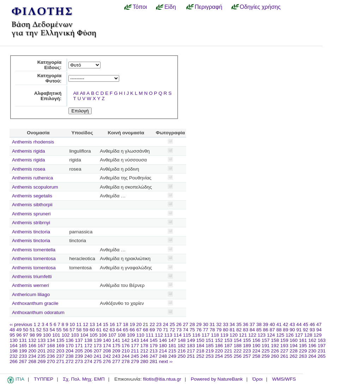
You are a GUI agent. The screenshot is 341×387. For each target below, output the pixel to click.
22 (152, 324)
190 (256, 345)
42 (285, 324)
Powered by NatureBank (217, 379)
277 (116, 361)
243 (116, 356)
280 (144, 361)
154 (237, 340)
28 (192, 324)
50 (25, 329)
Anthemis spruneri (31, 213)
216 (182, 351)
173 (97, 345)
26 (179, 324)
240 (88, 356)
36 (245, 324)
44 (299, 324)
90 (292, 329)
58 (78, 329)
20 (138, 324)
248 (163, 356)
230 (312, 351)
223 (247, 351)
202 (51, 351)
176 (126, 345)
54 (52, 329)
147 (172, 340)
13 (92, 324)
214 (163, 351)
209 (116, 351)
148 (182, 340)
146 (163, 340)
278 (126, 361)
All (76, 93)
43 (292, 324)
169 (60, 345)
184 (200, 345)
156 (256, 340)
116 (196, 335)
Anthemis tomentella (33, 249)
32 (218, 324)
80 (225, 329)
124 (271, 335)
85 (259, 329)
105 (94, 335)
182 (182, 345)
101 (56, 335)
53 (45, 329)
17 (119, 324)
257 (247, 356)
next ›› (166, 361)
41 (278, 324)
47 (319, 324)
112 (159, 335)
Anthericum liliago (31, 294)
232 (14, 356)
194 (294, 345)
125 (280, 335)
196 (312, 345)
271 (60, 361)
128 (308, 335)
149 (191, 340)
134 (51, 340)
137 (79, 340)
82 (239, 329)
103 (75, 335)
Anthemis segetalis (32, 195)
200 (32, 351)
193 (284, 345)
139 (97, 340)
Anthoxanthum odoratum (38, 312)
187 (228, 345)
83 (245, 329)
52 (39, 329)
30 (205, 324)
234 (32, 356)
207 (97, 351)
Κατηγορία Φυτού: (49, 78)
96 (19, 335)
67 (138, 329)
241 (97, 356)
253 (210, 356)
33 (225, 324)
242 (107, 356)
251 (191, 356)
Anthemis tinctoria (31, 231)
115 (187, 335)
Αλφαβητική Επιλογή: (48, 96)
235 (42, 356)
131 (23, 340)
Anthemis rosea (28, 169)
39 (265, 324)
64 (119, 329)
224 (256, 351)
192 (275, 345)
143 (135, 340)
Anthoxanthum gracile (35, 303)
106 (103, 335)
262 (294, 356)
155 (247, 340)
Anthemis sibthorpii (32, 204)
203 (60, 351)
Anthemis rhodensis (33, 142)
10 (72, 324)
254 (219, 356)
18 (125, 324)
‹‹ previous (21, 324)
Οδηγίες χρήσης (260, 7)
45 (305, 324)
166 (32, 345)
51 (32, 329)
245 (135, 356)
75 (192, 329)
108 (121, 335)
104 (84, 335)
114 (177, 335)
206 (88, 351)
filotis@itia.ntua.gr (162, 379)
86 (265, 329)
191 (266, 345)
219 (210, 351)
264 (312, 356)
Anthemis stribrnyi (31, 222)
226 (275, 351)
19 (132, 324)
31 (212, 324)
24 (165, 324)
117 (206, 335)
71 (165, 329)
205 (79, 351)
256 (237, 356)
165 (23, 345)
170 (70, 345)
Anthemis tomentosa (34, 258)
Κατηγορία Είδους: (49, 65)
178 (144, 345)
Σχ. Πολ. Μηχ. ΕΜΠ (83, 379)
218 (200, 351)
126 (290, 335)
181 (172, 345)
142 (126, 340)
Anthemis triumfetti (32, 276)
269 (42, 361)
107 (112, 335)
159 (284, 340)
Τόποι (140, 7)
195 (303, 345)
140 (107, 340)
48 (12, 329)
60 (92, 329)
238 (70, 356)
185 (210, 345)
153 (228, 340)
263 (303, 356)
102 (66, 335)
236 (51, 356)
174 (107, 345)
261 (284, 356)
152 (219, 340)
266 (14, 361)
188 (237, 345)
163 (322, 340)
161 (303, 340)
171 (79, 345)
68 (145, 329)
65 (125, 329)
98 (32, 335)
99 (39, 335)
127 (299, 335)
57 (72, 329)
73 (179, 329)
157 (266, 340)
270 (51, 361)
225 (266, 351)
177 (135, 345)
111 (150, 335)
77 (205, 329)
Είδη (170, 7)
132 (32, 340)
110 (140, 335)
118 (215, 335)
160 (294, 340)
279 (135, 361)
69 (152, 329)
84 (252, 329)
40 (272, 324)
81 (232, 329)
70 (159, 329)
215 (172, 351)
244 (126, 356)
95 (12, 335)
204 (70, 351)
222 (237, 351)
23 (159, 324)
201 (42, 351)
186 (219, 345)
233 (23, 356)
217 (191, 351)
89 (285, 329)
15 (105, 324)
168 (51, 345)
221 (228, 351)
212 (144, 351)
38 (259, 324)
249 (172, 356)
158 (275, 340)
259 (266, 356)
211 (135, 351)
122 (252, 335)
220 (219, 351)
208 (107, 351)
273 (79, 361)
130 (14, 340)
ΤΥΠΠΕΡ (43, 379)
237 (60, 356)
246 (144, 356)
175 (116, 345)
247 (154, 356)
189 (247, 345)
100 (47, 335)
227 (284, 351)
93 (312, 329)
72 (172, 329)
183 (191, 345)
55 (59, 329)
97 (25, 335)
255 (228, 356)
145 (154, 340)
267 (23, 361)
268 (32, 361)
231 (322, 351)
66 (132, 329)
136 (70, 340)
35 (239, 324)
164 (14, 345)
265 (322, 356)
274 (88, 361)
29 (199, 324)
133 (42, 340)
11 (78, 324)
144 (144, 340)
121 (243, 335)
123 (262, 335)
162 (312, 340)
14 (99, 324)
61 (99, 329)
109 (131, 335)
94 (319, 329)
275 (97, 361)
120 (234, 335)
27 (185, 324)
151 (210, 340)
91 (299, 329)
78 (212, 329)
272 (70, 361)
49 (19, 329)
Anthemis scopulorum (35, 187)
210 (126, 351)
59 (85, 329)
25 (172, 324)
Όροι (257, 379)
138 (88, 340)
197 (322, 345)
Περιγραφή (208, 7)
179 (154, 345)
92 (305, 329)
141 (116, 340)
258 (256, 356)
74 (185, 329)
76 (199, 329)
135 (60, 340)
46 (312, 324)
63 (112, 329)
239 (79, 356)
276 (107, 361)
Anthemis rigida (28, 151)
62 (105, 329)
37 (252, 324)
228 (294, 351)
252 (200, 356)
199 (23, 351)
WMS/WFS (284, 379)
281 (154, 361)
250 (182, 356)
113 (168, 335)
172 (88, 345)
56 (65, 329)
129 (317, 335)
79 (218, 329)
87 (272, 329)
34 (232, 324)
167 (42, 345)
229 (303, 351)
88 (278, 329)
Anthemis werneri (30, 285)
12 (85, 324)
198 (14, 351)
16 (112, 324)
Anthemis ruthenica (32, 177)
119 (224, 335)
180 (163, 345)
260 (275, 356)
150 (200, 340)
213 (154, 351)
